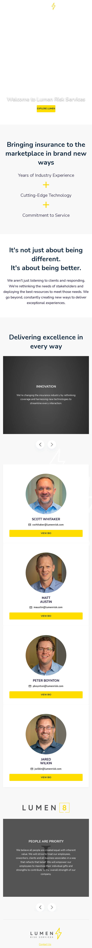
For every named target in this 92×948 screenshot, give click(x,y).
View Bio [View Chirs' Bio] (46, 616)
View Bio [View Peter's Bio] (46, 694)
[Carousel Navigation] (46, 444)
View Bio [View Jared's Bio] (46, 777)
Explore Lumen (46, 108)
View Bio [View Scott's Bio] (46, 533)
